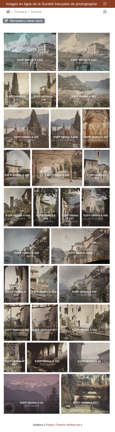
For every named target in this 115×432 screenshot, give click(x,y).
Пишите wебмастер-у (69, 424)
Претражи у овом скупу (24, 20)
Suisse (36, 12)
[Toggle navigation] (105, 4)
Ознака (20, 12)
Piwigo (50, 424)
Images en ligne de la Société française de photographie (51, 4)
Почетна (8, 12)
